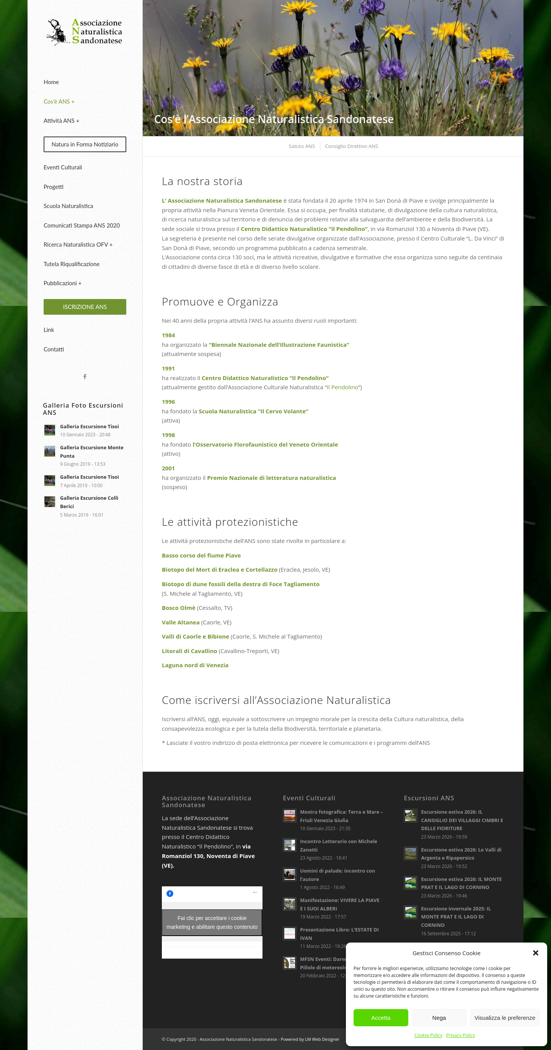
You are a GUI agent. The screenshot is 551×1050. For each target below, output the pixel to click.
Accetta (380, 1017)
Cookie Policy (428, 1035)
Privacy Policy (460, 1035)
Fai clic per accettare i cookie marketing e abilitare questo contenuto (212, 922)
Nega (439, 1017)
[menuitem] (84, 82)
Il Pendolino (343, 387)
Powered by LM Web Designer (310, 1039)
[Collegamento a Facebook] (85, 376)
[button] (536, 953)
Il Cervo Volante (283, 411)
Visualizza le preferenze (504, 1017)
